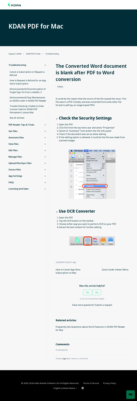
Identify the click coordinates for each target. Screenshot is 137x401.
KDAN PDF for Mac (33, 54)
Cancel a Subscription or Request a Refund (27, 73)
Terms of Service (91, 383)
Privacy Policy (109, 383)
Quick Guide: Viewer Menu (115, 269)
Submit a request (103, 304)
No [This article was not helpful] (96, 292)
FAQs (11, 182)
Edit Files (13, 150)
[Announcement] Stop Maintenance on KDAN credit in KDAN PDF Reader (28, 99)
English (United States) (66, 388)
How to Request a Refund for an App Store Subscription (28, 82)
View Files (14, 143)
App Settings (15, 175)
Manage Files (15, 156)
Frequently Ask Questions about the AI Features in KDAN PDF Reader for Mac (90, 328)
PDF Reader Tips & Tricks (21, 124)
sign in (65, 358)
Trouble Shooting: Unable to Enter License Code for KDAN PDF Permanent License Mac (27, 109)
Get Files (13, 131)
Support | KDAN (15, 54)
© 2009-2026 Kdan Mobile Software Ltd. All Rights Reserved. (50, 383)
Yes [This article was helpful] (87, 292)
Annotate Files (16, 137)
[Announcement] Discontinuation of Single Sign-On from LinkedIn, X (28, 91)
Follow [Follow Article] (60, 86)
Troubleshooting (52, 54)
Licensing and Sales (19, 188)
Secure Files (15, 169)
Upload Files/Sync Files (20, 163)
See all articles (17, 117)
